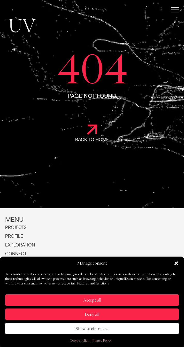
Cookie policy (79, 340)
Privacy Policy (102, 340)
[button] (176, 263)
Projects (16, 227)
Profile (14, 236)
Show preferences (92, 328)
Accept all (92, 300)
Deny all (92, 314)
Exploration (20, 245)
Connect (16, 254)
